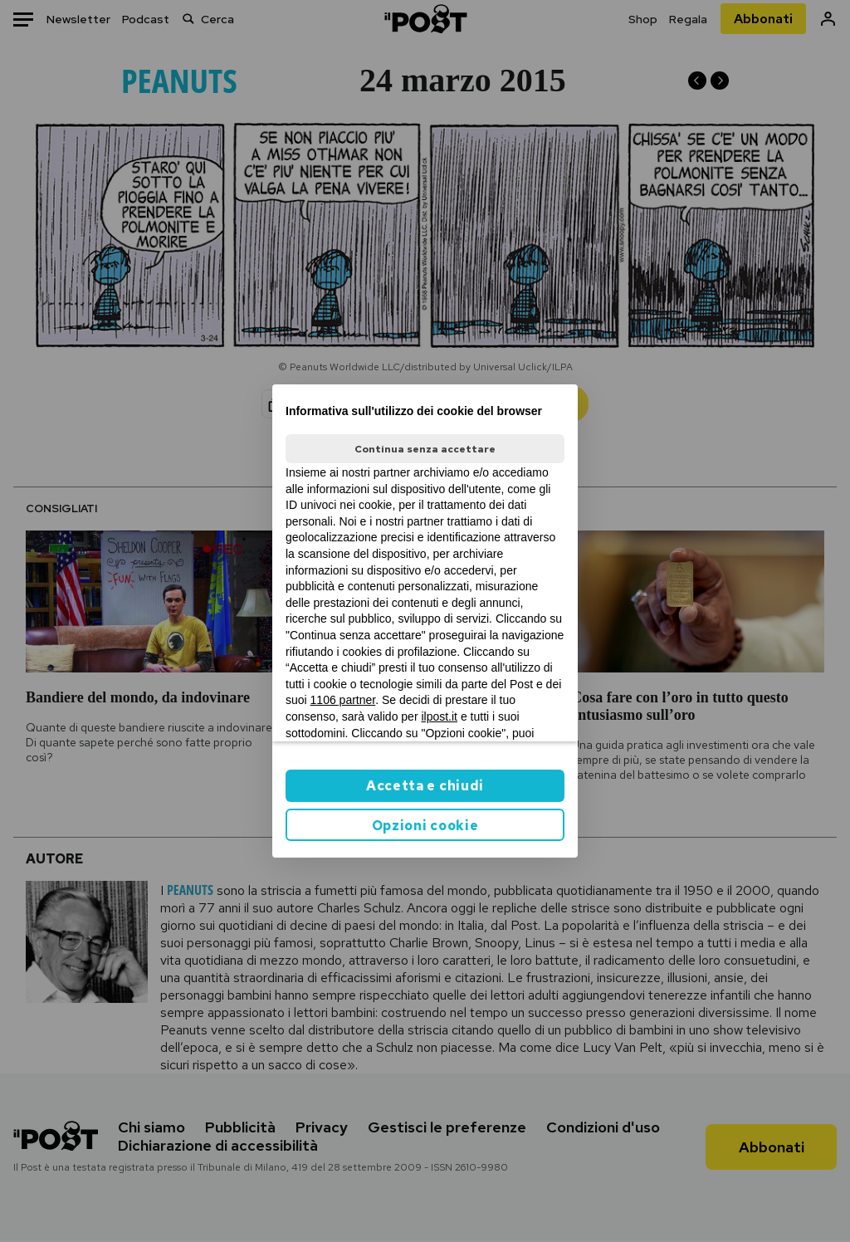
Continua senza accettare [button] (425, 449)
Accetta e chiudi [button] (425, 786)
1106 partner (343, 700)
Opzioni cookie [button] (425, 825)
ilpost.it (439, 716)
